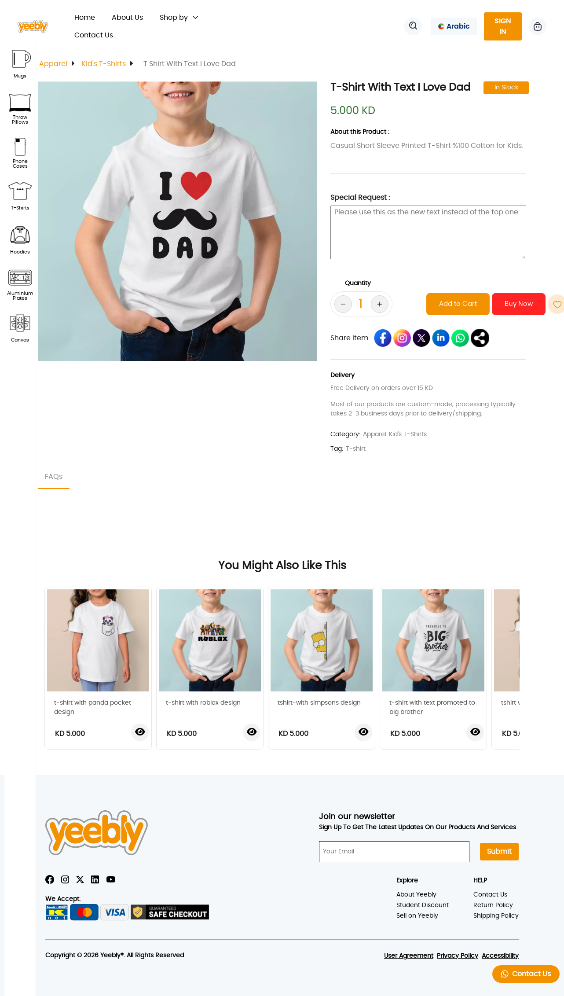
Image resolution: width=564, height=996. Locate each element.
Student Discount (422, 905)
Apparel (53, 63)
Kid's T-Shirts (103, 63)
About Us (127, 17)
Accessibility (500, 956)
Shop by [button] (179, 17)
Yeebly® (112, 955)
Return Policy (493, 905)
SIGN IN (502, 26)
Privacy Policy (457, 956)
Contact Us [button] (526, 974)
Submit (499, 851)
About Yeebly (416, 895)
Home (88, 16)
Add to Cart (458, 304)
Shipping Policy (496, 916)
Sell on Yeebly (417, 916)
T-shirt (356, 449)
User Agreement (408, 956)
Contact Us (93, 35)
